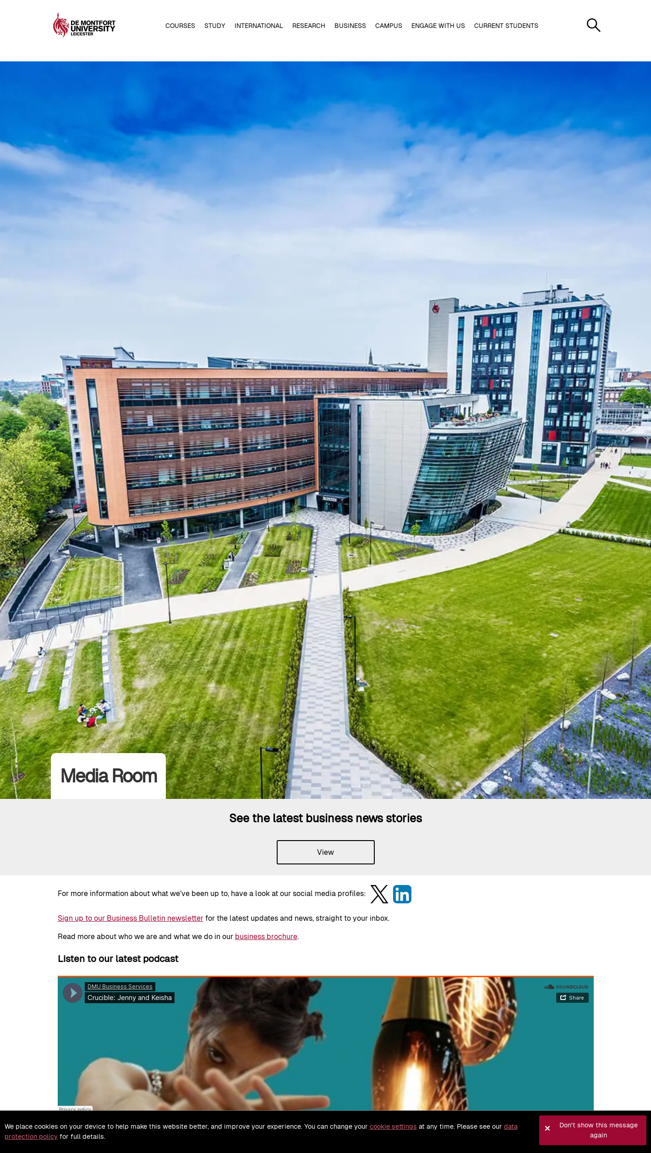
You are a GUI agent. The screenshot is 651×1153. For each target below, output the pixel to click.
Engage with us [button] (438, 25)
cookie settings (393, 1126)
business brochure (266, 936)
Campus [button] (388, 25)
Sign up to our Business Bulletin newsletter (130, 918)
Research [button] (308, 25)
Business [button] (350, 25)
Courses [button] (180, 25)
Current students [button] (506, 25)
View (325, 852)
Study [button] (214, 25)
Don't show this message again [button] (598, 1130)
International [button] (259, 25)
